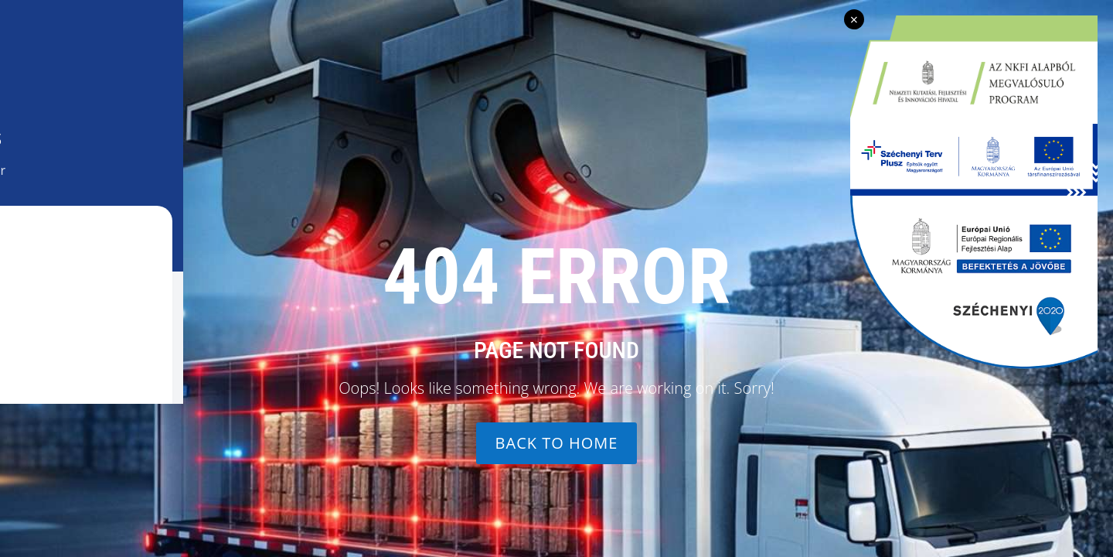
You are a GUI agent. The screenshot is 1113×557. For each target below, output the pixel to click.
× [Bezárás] (854, 19)
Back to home (556, 442)
